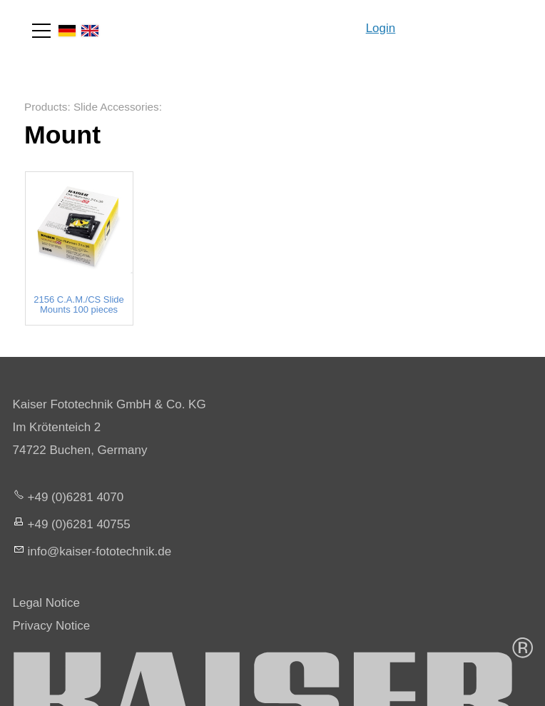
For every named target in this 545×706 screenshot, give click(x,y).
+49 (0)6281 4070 (76, 497)
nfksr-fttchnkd (100, 551)
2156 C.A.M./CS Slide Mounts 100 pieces (78, 305)
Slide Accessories (116, 107)
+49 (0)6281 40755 (79, 524)
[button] (41, 30)
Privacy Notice (52, 625)
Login (381, 28)
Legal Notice (47, 603)
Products (45, 107)
